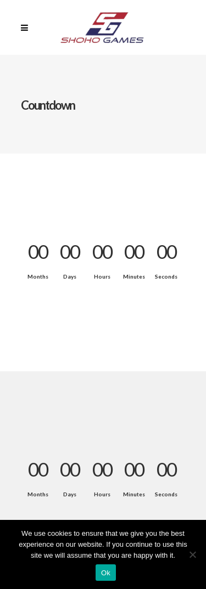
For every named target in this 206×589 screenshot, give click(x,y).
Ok (105, 573)
